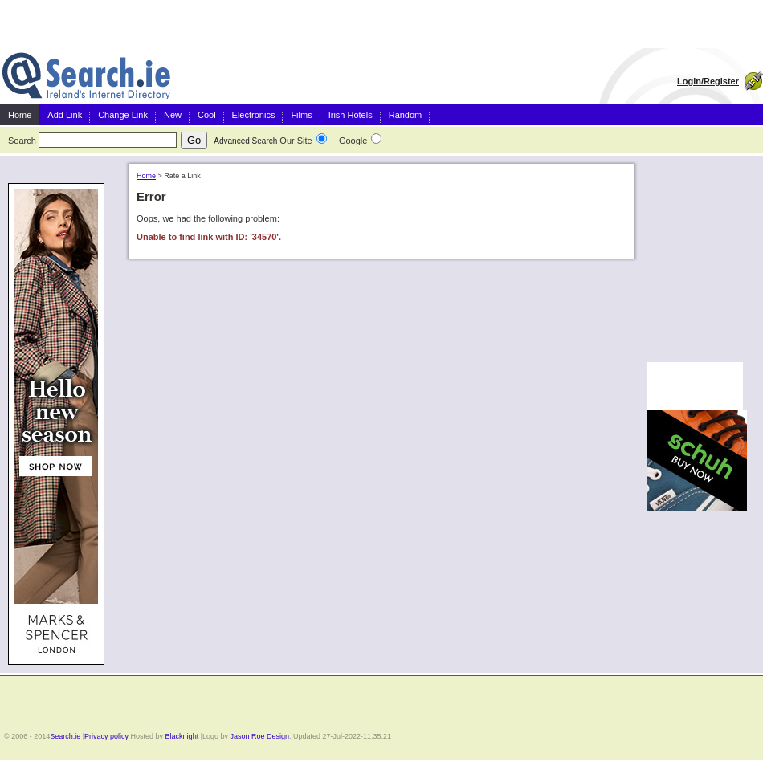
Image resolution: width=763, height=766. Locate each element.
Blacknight (182, 736)
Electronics (253, 115)
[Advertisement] (695, 256)
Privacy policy (106, 736)
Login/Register (708, 81)
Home (19, 115)
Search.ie (65, 736)
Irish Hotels (350, 115)
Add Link (64, 115)
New (173, 115)
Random (405, 115)
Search (22, 140)
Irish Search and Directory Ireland (86, 76)
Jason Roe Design (260, 736)
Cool (207, 115)
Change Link (123, 115)
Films (301, 115)
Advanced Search (245, 140)
